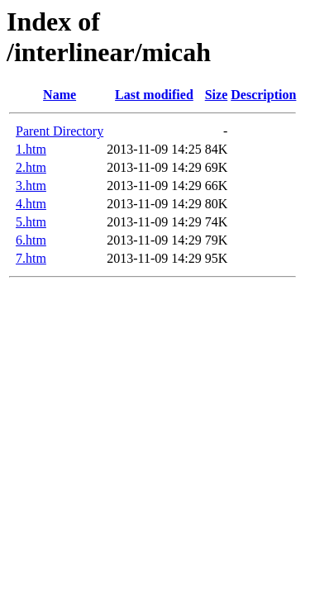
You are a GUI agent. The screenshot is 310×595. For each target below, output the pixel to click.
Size (216, 95)
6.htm (31, 240)
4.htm (31, 204)
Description (263, 95)
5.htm (31, 222)
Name (59, 95)
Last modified (154, 95)
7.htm (31, 258)
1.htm (31, 149)
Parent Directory (59, 131)
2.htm (31, 167)
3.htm (31, 185)
